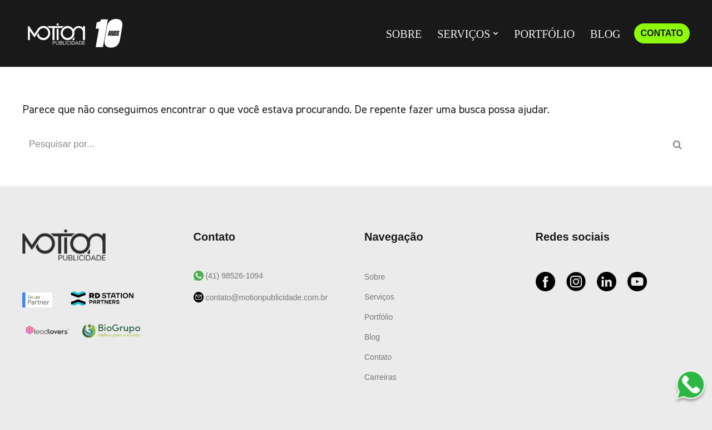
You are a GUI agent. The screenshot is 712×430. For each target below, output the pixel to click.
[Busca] (343, 144)
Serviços (379, 296)
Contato (378, 357)
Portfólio (544, 34)
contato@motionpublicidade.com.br (266, 297)
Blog (605, 34)
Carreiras (380, 377)
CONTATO (662, 33)
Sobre (404, 34)
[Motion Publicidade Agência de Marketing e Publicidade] (72, 33)
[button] (495, 33)
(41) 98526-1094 (233, 275)
